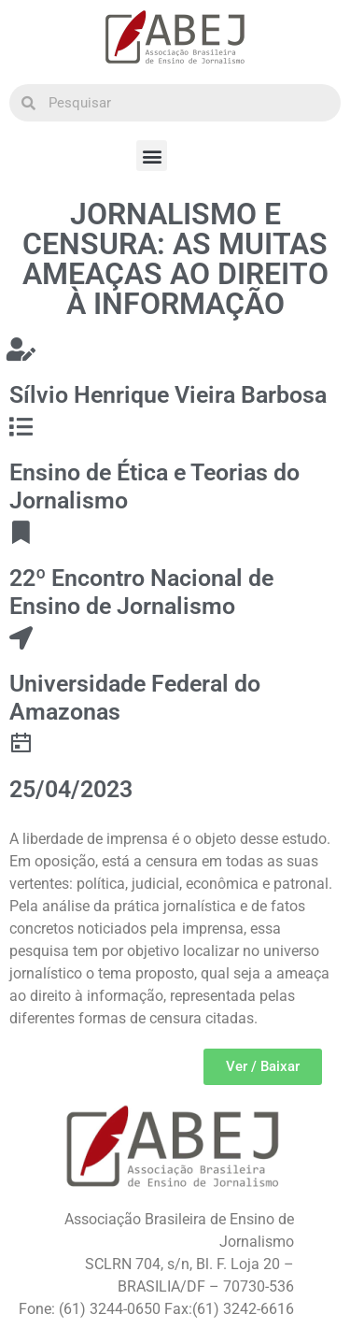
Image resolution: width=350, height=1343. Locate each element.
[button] (151, 155)
